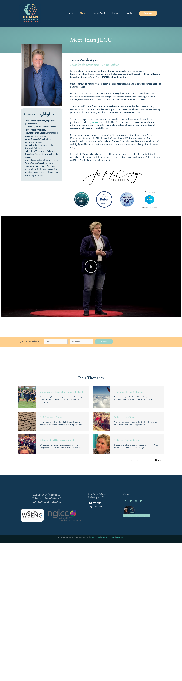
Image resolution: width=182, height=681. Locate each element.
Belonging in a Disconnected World (57, 439)
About (82, 13)
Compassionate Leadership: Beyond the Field (61, 391)
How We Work (98, 13)
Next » (158, 460)
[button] (90, 266)
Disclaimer (120, 537)
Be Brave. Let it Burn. (124, 417)
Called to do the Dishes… (52, 417)
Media (129, 13)
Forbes (94, 122)
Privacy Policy (95, 537)
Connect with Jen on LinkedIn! (136, 515)
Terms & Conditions (108, 537)
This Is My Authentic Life (126, 439)
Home (70, 13)
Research (116, 13)
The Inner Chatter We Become (128, 391)
